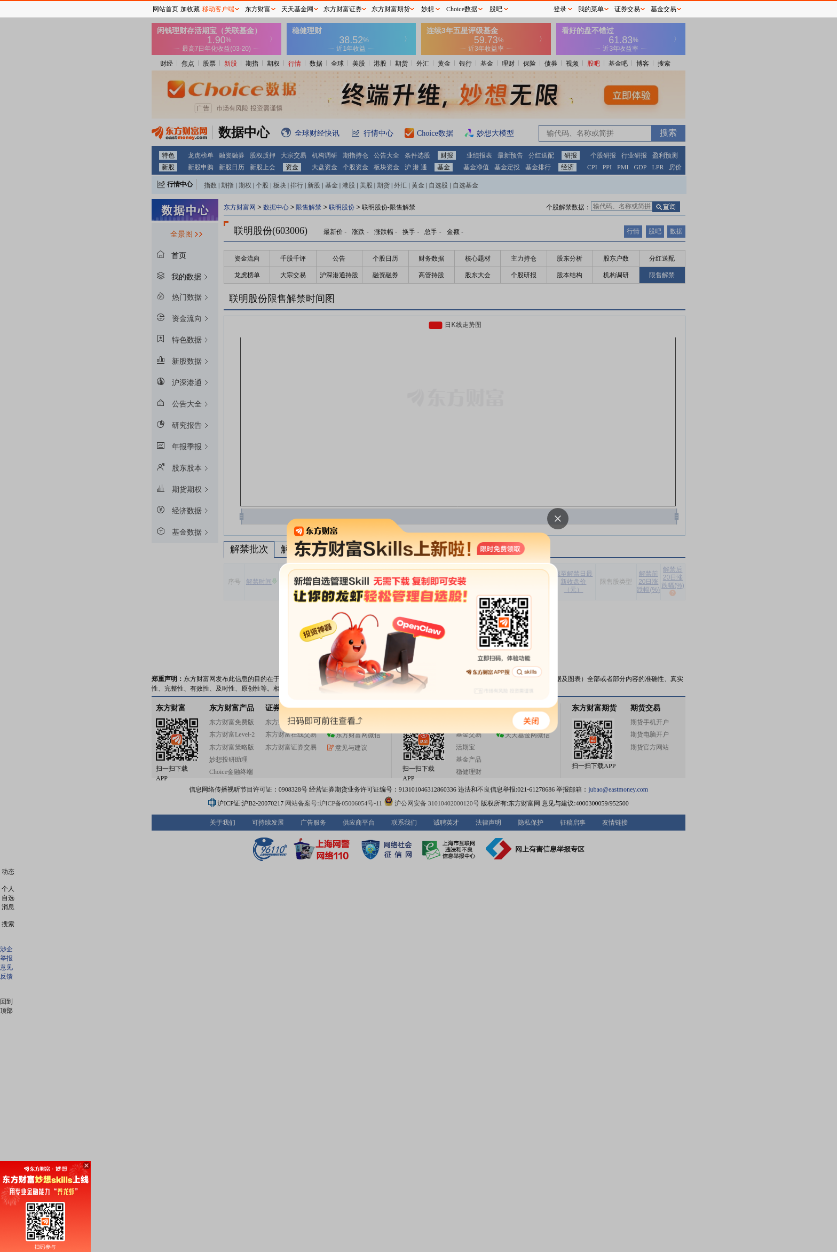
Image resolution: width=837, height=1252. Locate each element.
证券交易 (627, 9)
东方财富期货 (391, 9)
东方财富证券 (342, 9)
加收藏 (190, 9)
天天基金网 (297, 9)
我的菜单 (591, 9)
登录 (560, 9)
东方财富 (258, 9)
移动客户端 (218, 9)
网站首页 (165, 9)
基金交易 (663, 9)
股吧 (495, 9)
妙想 (427, 9)
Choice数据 (461, 9)
